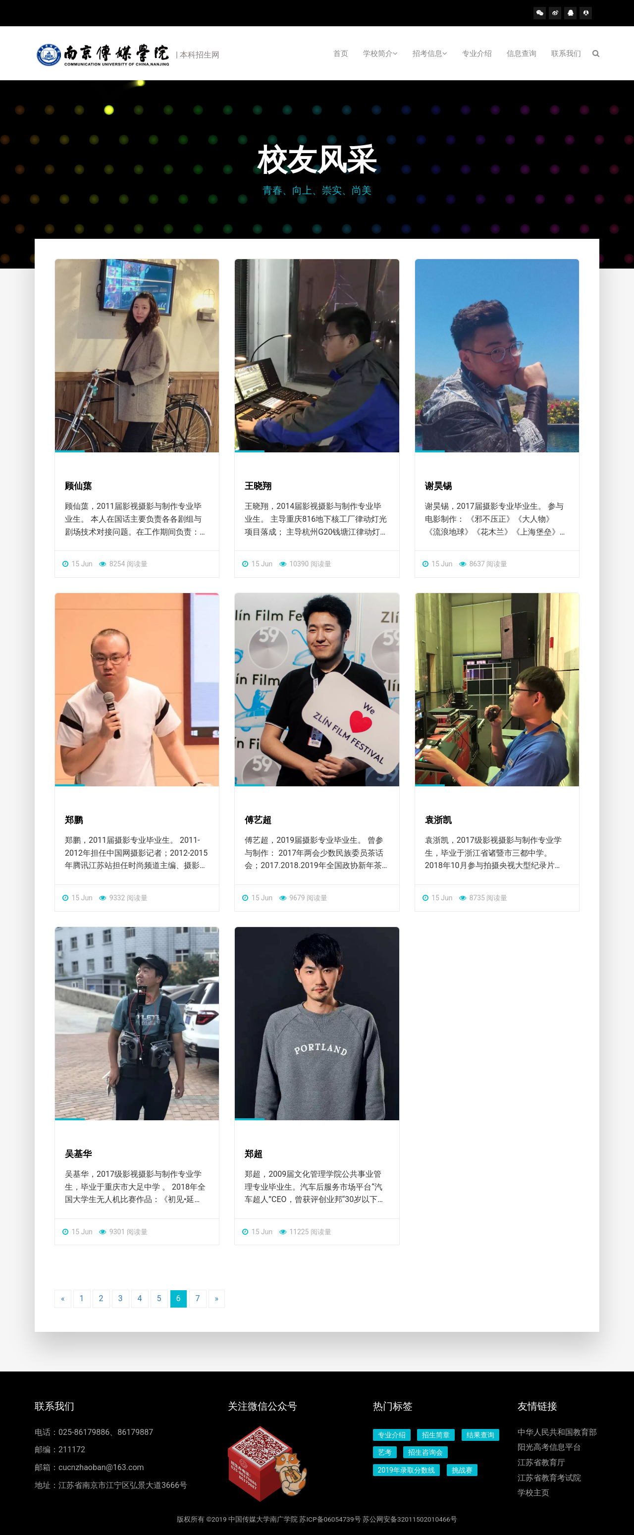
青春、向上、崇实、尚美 (317, 190)
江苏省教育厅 (541, 1462)
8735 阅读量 (483, 898)
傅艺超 (258, 820)
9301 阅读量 (123, 1232)
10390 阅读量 (305, 564)
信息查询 (521, 53)
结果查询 (480, 1435)
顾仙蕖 (78, 486)
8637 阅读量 (483, 564)
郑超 (254, 1154)
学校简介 (380, 53)
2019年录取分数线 (406, 1470)
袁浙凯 (438, 820)
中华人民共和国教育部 (557, 1432)
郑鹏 (74, 820)
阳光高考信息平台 (549, 1447)
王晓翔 (258, 486)
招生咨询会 (425, 1452)
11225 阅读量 (305, 1232)
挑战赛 (462, 1470)
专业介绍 (477, 53)
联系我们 (566, 53)
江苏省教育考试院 (549, 1477)
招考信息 (430, 53)
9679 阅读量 (303, 898)
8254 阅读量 (123, 564)
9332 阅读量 (123, 898)
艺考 (385, 1452)
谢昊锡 (438, 486)
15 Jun (77, 564)
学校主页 (533, 1492)
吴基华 (78, 1154)
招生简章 (436, 1435)
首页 (340, 53)
